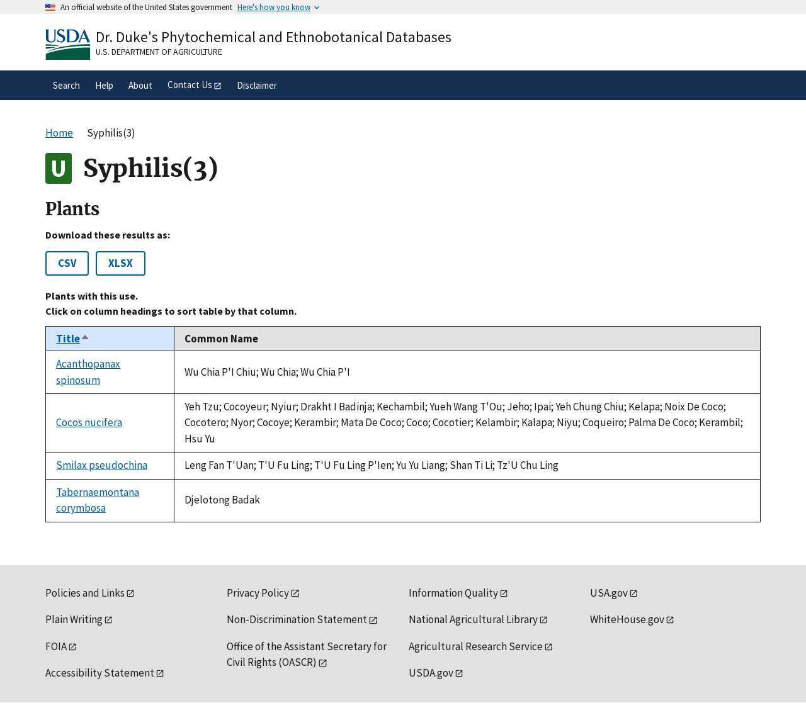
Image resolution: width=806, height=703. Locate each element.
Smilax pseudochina (101, 465)
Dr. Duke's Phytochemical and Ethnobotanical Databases (273, 37)
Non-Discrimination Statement (297, 619)
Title (73, 339)
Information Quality (453, 593)
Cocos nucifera (89, 422)
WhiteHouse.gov (627, 619)
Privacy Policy (258, 593)
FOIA (56, 646)
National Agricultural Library (473, 619)
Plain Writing (74, 619)
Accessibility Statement (99, 673)
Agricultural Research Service (476, 646)
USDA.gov (431, 673)
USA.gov (609, 593)
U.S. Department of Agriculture (159, 51)
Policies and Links (85, 593)
